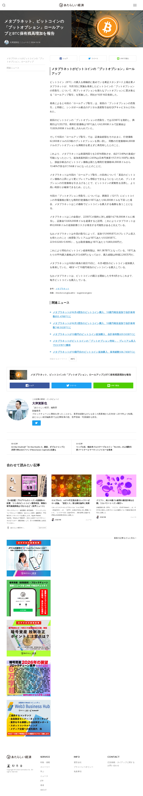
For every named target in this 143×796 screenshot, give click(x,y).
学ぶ (42, 771)
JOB (42, 780)
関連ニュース (13, 67)
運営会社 (78, 762)
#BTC (73, 359)
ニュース (25, 42)
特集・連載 (45, 762)
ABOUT (43, 789)
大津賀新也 (39, 403)
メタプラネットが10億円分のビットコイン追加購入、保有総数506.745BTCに (94, 351)
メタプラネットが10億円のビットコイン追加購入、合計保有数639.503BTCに (94, 334)
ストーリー (45, 766)
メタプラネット (62, 288)
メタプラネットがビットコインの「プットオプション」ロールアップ (25, 60)
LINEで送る (124, 58)
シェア (65, 58)
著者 (42, 785)
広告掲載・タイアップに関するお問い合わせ (121, 764)
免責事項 (78, 771)
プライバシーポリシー (83, 766)
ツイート (95, 58)
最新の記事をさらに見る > (125, 538)
